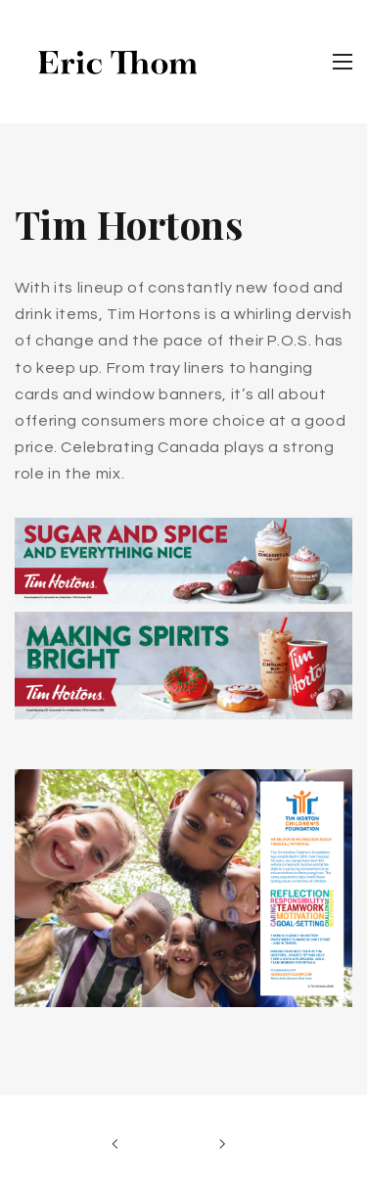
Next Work (218, 1145)
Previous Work (120, 1145)
